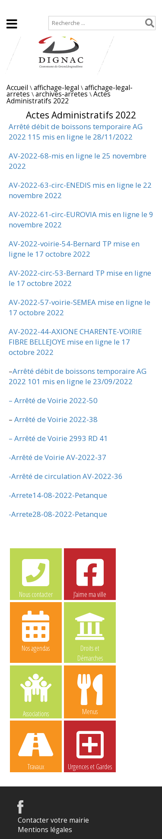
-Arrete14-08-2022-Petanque (58, 495)
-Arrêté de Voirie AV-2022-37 (57, 457)
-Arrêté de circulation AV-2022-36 (66, 476)
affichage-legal (56, 87)
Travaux (35, 749)
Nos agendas (35, 631)
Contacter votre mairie (53, 820)
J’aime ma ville (89, 577)
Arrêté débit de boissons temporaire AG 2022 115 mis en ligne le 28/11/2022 (76, 131)
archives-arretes (61, 94)
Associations (35, 694)
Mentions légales (45, 829)
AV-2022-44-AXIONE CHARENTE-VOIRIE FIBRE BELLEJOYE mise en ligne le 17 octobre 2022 (75, 341)
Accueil (14, 7)
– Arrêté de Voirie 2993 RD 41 (58, 438)
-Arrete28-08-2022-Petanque (58, 514)
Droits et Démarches (89, 631)
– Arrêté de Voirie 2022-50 (53, 400)
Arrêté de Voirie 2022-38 (55, 419)
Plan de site (55, 7)
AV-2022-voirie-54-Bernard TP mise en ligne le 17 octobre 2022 (74, 249)
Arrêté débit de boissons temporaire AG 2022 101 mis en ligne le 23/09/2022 (77, 376)
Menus (89, 694)
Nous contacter (35, 577)
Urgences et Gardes (89, 749)
